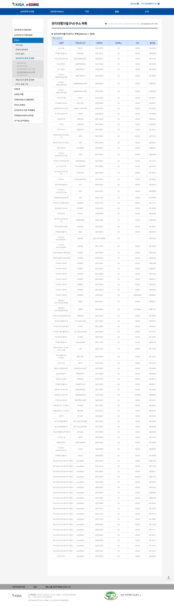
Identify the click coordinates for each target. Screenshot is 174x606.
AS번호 (17, 89)
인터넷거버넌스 (57, 11)
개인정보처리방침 (18, 587)
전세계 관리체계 (21, 49)
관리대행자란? (21, 63)
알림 (117, 11)
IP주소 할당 (19, 54)
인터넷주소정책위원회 (23, 35)
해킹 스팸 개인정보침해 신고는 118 (58, 587)
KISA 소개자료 (131, 595)
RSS (35, 587)
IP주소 (16, 40)
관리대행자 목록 (22, 66)
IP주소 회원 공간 (21, 84)
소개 (147, 11)
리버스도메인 (19, 104)
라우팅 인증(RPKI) (21, 120)
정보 (87, 11)
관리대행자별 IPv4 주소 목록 (26, 69)
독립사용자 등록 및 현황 (24, 80)
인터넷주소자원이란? (23, 29)
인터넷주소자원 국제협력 (24, 110)
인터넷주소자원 (27, 11)
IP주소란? (19, 45)
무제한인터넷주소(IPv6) (24, 115)
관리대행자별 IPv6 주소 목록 (26, 72)
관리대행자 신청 (22, 75)
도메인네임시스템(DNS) (24, 99)
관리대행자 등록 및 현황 (24, 58)
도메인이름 (18, 94)
